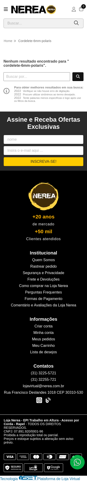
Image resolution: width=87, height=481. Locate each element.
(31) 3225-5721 (43, 373)
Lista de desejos (43, 352)
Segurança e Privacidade (43, 273)
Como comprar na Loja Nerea (43, 286)
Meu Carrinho (43, 346)
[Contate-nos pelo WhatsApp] (77, 462)
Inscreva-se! (44, 161)
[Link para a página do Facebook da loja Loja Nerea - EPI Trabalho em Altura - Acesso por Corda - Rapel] (48, 400)
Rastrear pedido (43, 266)
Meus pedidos (43, 339)
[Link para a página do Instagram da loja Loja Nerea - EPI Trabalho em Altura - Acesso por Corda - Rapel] (39, 400)
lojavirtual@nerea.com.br (43, 386)
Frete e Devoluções (43, 279)
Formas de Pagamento (43, 299)
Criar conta (43, 326)
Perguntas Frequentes (43, 292)
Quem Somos (43, 260)
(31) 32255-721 (43, 379)
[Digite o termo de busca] (37, 23)
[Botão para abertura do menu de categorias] (5, 9)
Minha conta (43, 333)
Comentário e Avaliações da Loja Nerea (43, 305)
